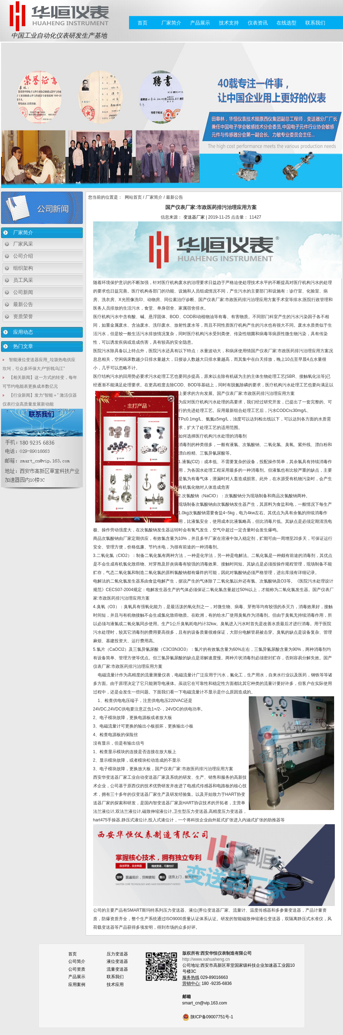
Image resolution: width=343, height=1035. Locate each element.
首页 (143, 23)
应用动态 (23, 332)
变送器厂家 (194, 217)
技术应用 (115, 984)
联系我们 (315, 23)
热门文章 (23, 346)
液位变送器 (117, 961)
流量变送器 (117, 969)
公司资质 (76, 969)
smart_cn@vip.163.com (204, 1003)
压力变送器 (117, 953)
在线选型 (286, 23)
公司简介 (76, 961)
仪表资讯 (258, 23)
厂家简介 (171, 23)
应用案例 (76, 984)
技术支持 (229, 23)
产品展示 (200, 23)
